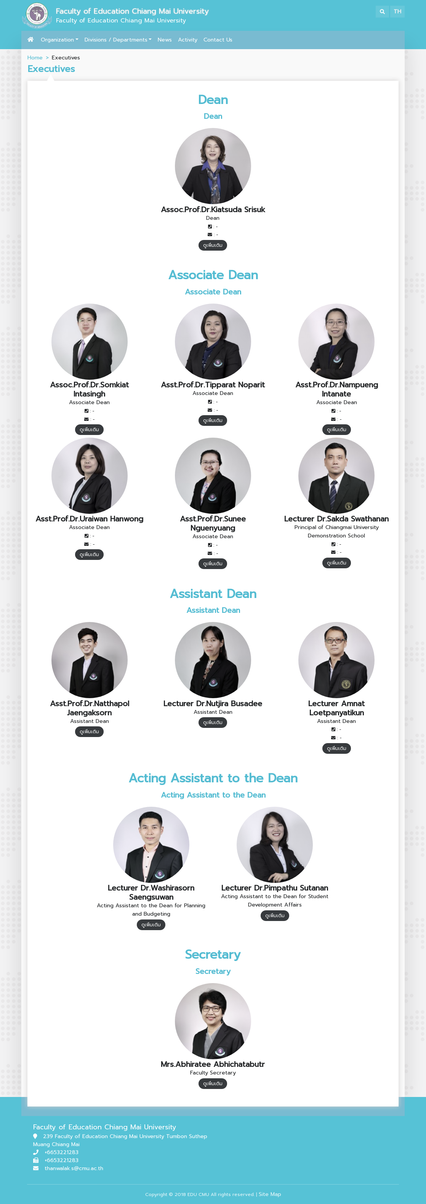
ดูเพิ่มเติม (213, 245)
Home (35, 57)
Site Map (270, 1194)
